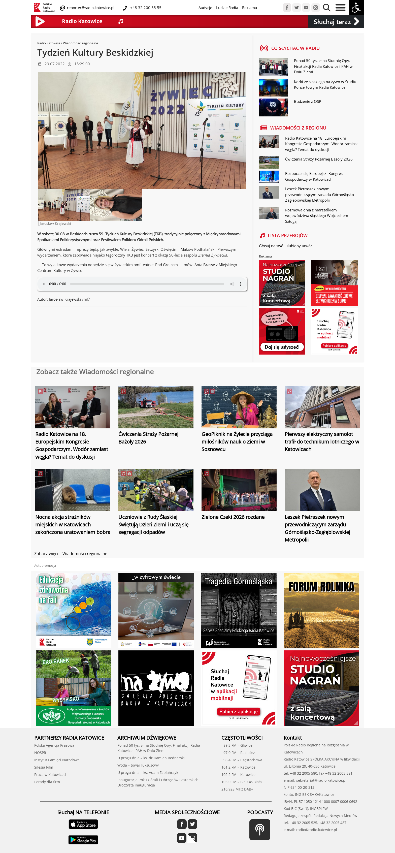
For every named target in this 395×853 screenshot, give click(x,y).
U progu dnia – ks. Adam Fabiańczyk (147, 772)
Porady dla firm (47, 781)
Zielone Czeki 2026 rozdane (233, 517)
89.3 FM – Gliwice (236, 745)
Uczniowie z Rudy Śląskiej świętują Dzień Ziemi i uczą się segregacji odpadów (153, 524)
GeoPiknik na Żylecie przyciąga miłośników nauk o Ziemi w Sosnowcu (237, 442)
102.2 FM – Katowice (238, 774)
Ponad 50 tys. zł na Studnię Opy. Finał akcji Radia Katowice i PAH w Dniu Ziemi (323, 66)
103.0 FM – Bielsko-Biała (241, 781)
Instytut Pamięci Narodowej (57, 759)
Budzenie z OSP (307, 101)
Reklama (249, 7)
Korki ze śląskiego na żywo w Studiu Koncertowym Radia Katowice (325, 84)
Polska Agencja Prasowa (54, 745)
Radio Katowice (48, 43)
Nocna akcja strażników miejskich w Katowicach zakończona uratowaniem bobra (72, 524)
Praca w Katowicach (51, 774)
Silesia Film (43, 767)
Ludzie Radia (227, 7)
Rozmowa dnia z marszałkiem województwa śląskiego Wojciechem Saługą (316, 215)
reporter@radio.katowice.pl (90, 7)
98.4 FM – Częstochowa (241, 759)
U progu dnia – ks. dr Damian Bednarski (151, 757)
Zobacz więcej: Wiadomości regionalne (70, 553)
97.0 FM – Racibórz (238, 752)
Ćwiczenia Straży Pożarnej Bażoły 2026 (319, 159)
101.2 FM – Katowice (238, 767)
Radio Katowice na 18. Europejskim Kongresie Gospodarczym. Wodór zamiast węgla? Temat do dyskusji (321, 144)
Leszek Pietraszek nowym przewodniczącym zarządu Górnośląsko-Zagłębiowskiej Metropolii (320, 194)
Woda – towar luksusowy (138, 765)
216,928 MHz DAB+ (237, 789)
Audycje (205, 7)
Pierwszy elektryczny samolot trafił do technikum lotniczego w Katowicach (322, 442)
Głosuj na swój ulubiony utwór (285, 245)
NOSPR (40, 752)
